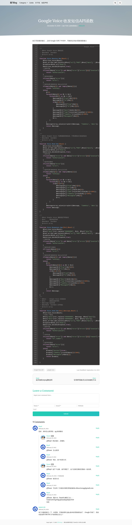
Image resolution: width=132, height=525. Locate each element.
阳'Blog (13, 2)
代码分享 (82, 26)
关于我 (37, 3)
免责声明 (44, 3)
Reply (97, 428)
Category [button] (23, 3)
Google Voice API (39, 370)
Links (31, 3)
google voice (50, 370)
